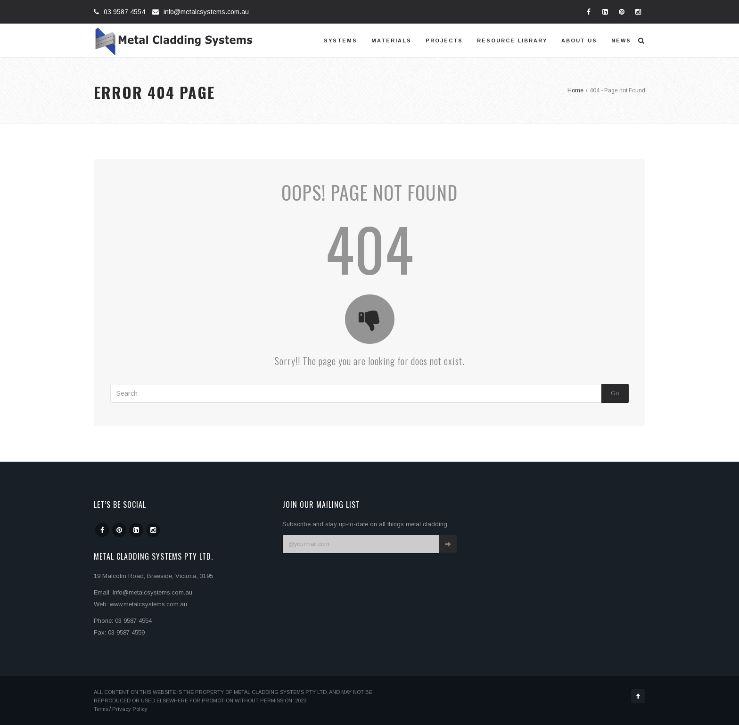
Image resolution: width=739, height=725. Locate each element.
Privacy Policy (130, 709)
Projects (444, 40)
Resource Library (512, 40)
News (621, 40)
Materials (391, 40)
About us (579, 40)
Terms (101, 709)
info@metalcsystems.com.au (206, 12)
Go (615, 393)
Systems (340, 40)
